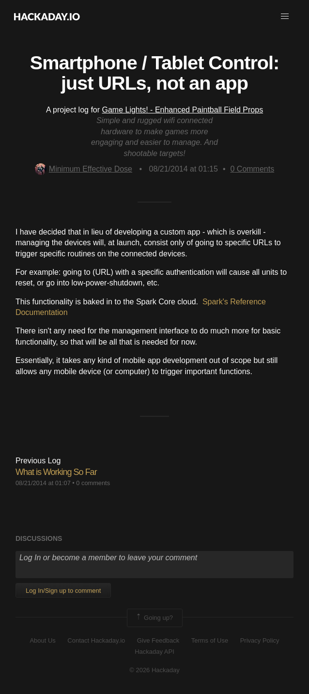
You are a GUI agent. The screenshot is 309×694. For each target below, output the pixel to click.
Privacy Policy (259, 640)
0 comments (93, 483)
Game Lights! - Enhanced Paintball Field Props (182, 110)
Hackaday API (154, 651)
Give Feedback (158, 640)
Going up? (154, 618)
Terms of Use (210, 640)
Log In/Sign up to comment (63, 590)
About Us (42, 640)
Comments (252, 169)
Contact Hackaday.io (96, 640)
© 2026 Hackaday (154, 670)
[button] (284, 16)
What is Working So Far (56, 472)
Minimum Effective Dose (83, 169)
